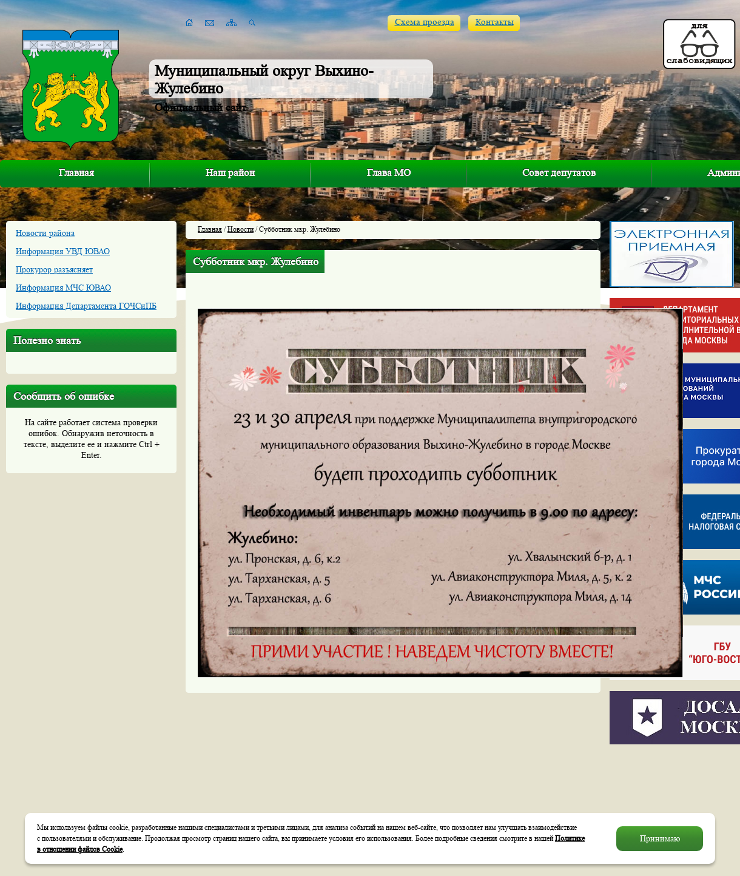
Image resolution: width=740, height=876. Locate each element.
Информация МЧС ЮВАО (63, 287)
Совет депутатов (559, 172)
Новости (240, 229)
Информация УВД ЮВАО (63, 251)
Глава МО (389, 172)
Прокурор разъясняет (54, 269)
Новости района (45, 233)
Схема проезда (424, 22)
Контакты (495, 22)
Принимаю (660, 838)
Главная (76, 172)
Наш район (230, 172)
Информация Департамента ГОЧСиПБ (86, 306)
